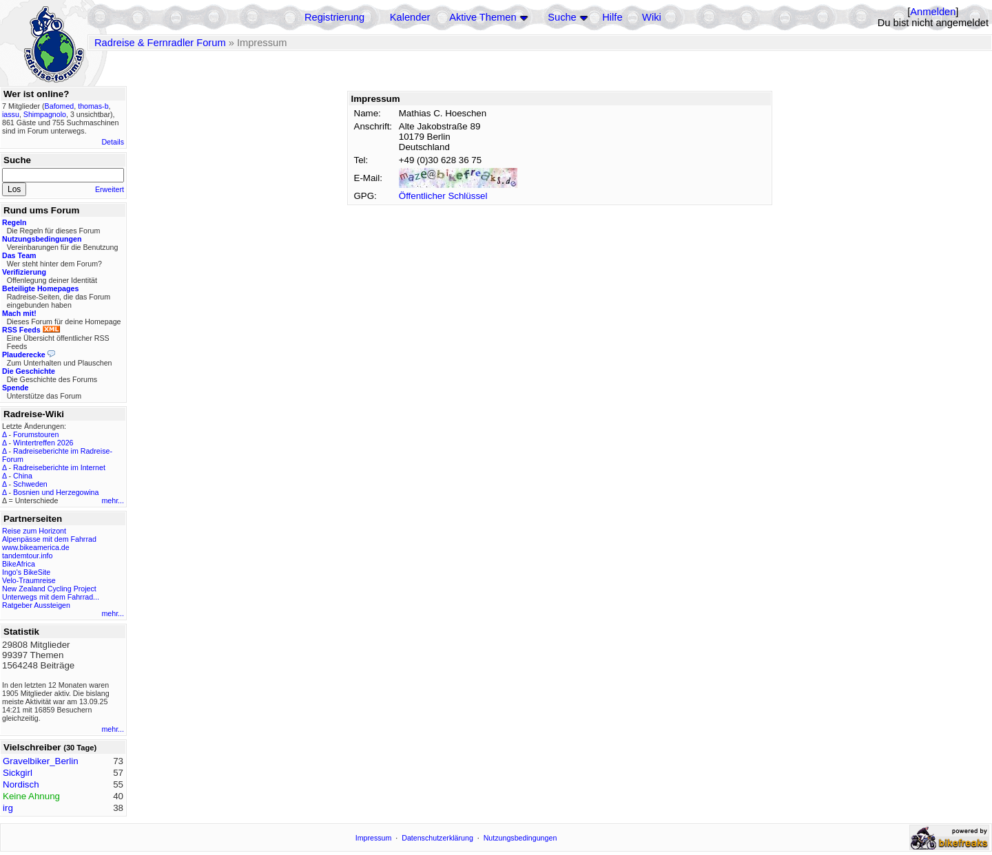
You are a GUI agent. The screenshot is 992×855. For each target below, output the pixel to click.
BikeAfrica (18, 564)
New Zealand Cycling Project (49, 588)
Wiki (651, 17)
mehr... (112, 500)
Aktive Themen (482, 17)
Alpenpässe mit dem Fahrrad (49, 539)
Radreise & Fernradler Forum (160, 42)
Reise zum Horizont (34, 531)
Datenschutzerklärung (437, 838)
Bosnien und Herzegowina (56, 492)
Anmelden (932, 11)
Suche (562, 17)
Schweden (30, 484)
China (22, 476)
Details (112, 142)
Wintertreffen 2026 (43, 443)
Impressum (373, 838)
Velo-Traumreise (29, 580)
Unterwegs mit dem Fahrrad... (50, 597)
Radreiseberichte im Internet (59, 467)
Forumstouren (36, 434)
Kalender (410, 17)
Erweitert (109, 189)
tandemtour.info (27, 555)
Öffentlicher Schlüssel (443, 196)
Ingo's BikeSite (26, 572)
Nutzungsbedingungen (520, 838)
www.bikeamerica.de (36, 547)
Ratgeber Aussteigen (36, 605)
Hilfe (612, 17)
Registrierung (334, 17)
